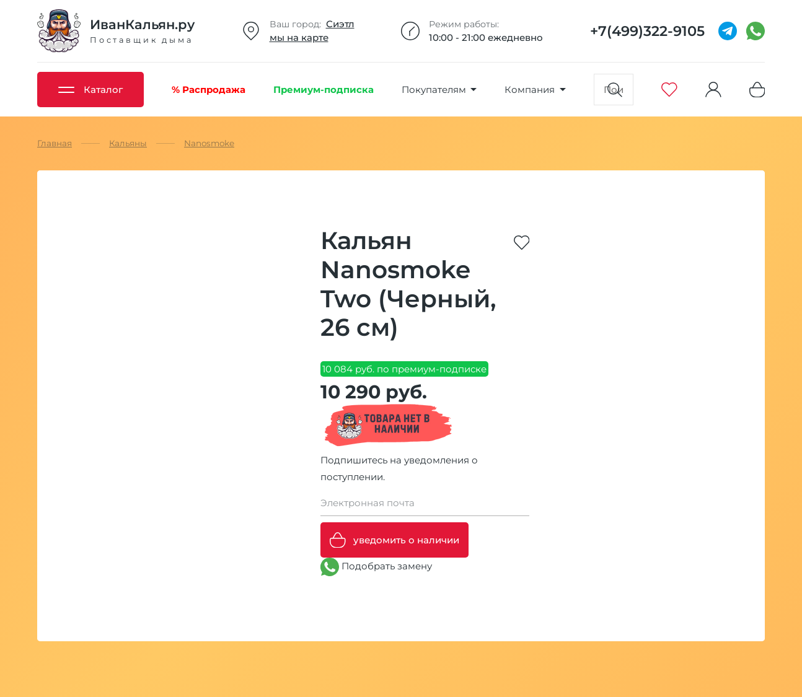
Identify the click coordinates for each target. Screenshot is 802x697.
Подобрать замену (376, 567)
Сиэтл (340, 24)
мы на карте (299, 37)
